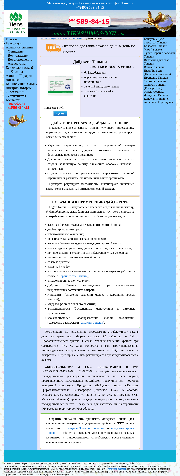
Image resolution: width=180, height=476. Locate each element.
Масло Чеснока (154, 91)
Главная (12, 39)
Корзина (17, 72)
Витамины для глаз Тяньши (156, 61)
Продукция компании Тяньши (19, 45)
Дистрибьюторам (19, 88)
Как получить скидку (21, 84)
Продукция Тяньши (58, 38)
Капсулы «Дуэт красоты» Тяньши (155, 40)
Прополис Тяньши (156, 77)
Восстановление (76, 38)
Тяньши (43, 38)
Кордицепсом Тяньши (73, 276)
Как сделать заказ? (19, 68)
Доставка (13, 80)
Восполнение (18, 55)
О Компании (15, 92)
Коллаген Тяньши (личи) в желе (155, 47)
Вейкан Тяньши (154, 67)
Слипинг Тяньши (155, 81)
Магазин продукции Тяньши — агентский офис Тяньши (90, 3)
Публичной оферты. (116, 468)
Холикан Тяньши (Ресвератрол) (155, 86)
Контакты (13, 100)
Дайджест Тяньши (156, 95)
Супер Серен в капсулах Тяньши (160, 54)
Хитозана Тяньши (91, 322)
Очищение (16, 51)
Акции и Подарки (19, 76)
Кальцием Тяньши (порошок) (85, 428)
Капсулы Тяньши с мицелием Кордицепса (159, 100)
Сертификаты (16, 96)
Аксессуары (17, 63)
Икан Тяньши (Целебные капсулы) (157, 72)
